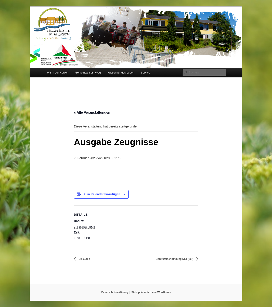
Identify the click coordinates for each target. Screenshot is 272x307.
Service (145, 72)
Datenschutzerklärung (114, 292)
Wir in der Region (57, 72)
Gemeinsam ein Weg (88, 72)
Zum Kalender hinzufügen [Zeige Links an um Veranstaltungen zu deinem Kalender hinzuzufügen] (102, 194)
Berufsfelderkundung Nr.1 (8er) (175, 258)
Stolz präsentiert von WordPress (151, 292)
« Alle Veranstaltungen (92, 112)
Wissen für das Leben (121, 72)
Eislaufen (84, 258)
